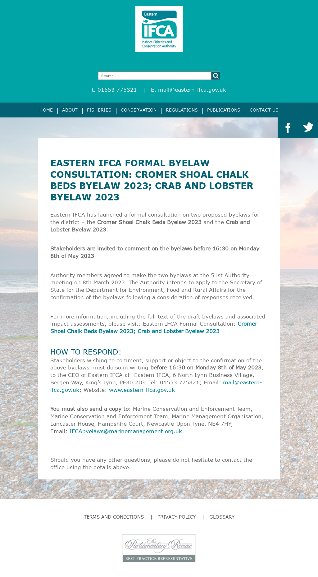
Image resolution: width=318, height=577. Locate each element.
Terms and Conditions (114, 517)
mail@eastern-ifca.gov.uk (192, 89)
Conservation (139, 109)
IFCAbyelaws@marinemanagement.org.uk (126, 431)
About (70, 109)
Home (46, 109)
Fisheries (99, 109)
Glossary (221, 517)
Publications (223, 109)
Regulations (182, 109)
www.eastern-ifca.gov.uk (142, 390)
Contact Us (264, 109)
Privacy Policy (176, 517)
